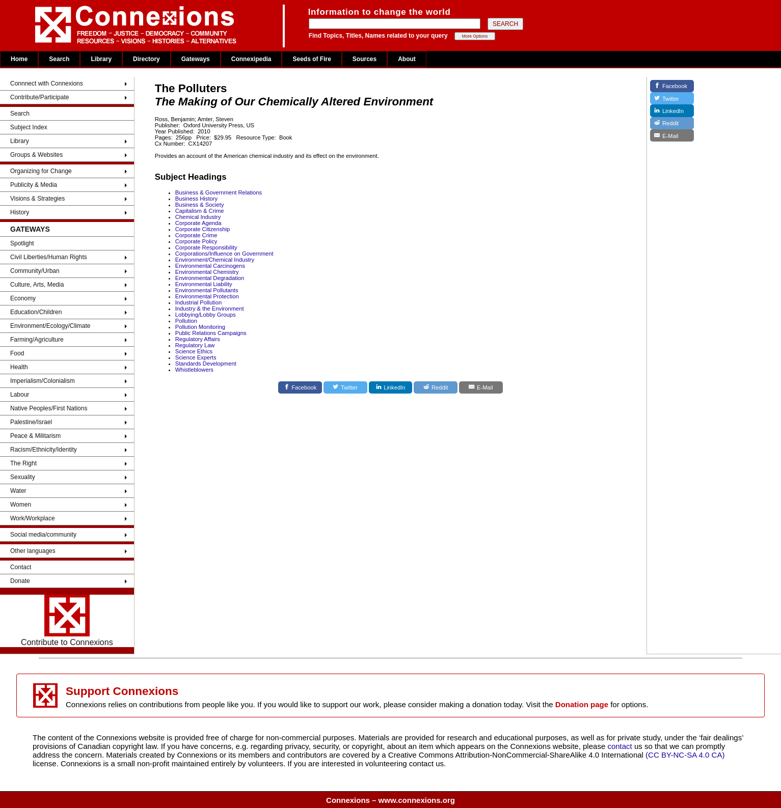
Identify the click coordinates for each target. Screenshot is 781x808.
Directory (146, 59)
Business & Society (199, 205)
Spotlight (22, 243)
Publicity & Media (33, 184)
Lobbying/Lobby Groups (205, 315)
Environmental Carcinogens (210, 266)
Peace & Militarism (35, 435)
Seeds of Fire (311, 59)
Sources (364, 59)
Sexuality (22, 477)
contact (620, 746)
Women (20, 504)
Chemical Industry (198, 217)
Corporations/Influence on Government (224, 253)
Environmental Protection (207, 296)
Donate (20, 580)
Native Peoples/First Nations (48, 408)
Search (59, 59)
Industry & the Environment (209, 308)
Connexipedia (251, 59)
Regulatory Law (195, 345)
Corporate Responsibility (206, 247)
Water (18, 490)
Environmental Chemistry (207, 272)
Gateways (195, 59)
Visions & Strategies (37, 198)
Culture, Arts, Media (37, 284)
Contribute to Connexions (67, 621)
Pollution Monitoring (200, 327)
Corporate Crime (196, 235)
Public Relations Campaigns (211, 333)
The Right (23, 463)
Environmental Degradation (210, 278)
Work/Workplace (32, 518)
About (407, 59)
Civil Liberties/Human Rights (48, 257)
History (19, 212)
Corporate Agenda (198, 223)
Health (19, 367)
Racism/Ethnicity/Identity (43, 449)
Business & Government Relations (218, 192)
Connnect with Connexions (46, 83)
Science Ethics (193, 351)
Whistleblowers (194, 370)
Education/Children (36, 312)
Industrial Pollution (198, 302)
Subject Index (28, 127)
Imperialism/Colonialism (42, 380)
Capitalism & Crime (199, 211)
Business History (196, 199)
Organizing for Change (41, 171)
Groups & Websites (36, 154)
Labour (19, 394)
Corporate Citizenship (202, 229)
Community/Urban (35, 270)
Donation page (581, 704)
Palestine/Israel (31, 422)
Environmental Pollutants (206, 290)
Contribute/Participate (39, 97)
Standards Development (205, 363)
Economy (23, 298)
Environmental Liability (203, 284)
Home (19, 59)
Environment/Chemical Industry (214, 260)
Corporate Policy (196, 241)
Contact (20, 567)
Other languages (33, 550)
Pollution (186, 321)
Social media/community (43, 534)
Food (17, 353)
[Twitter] (345, 387)
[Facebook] (300, 387)
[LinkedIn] (391, 387)
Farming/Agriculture (37, 339)
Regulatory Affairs (197, 339)
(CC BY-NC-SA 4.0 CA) (684, 754)
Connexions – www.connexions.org (390, 800)
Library (101, 59)
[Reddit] (435, 387)
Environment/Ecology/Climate (50, 325)
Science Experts (196, 357)
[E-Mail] (481, 387)
